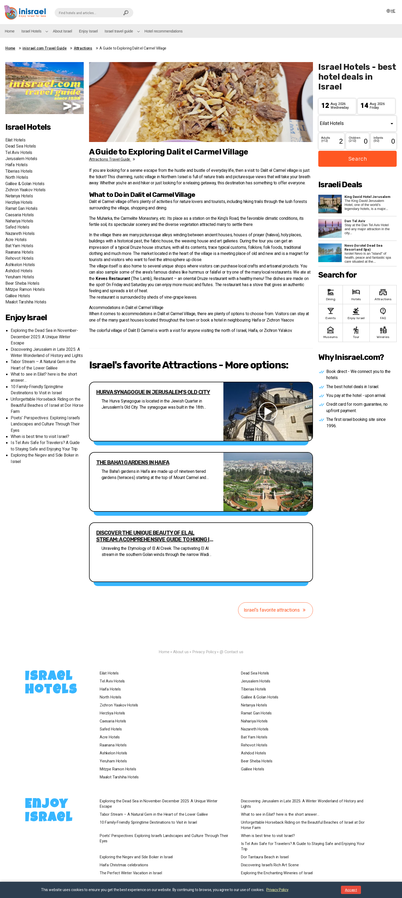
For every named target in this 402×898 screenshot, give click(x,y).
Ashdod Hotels (19, 271)
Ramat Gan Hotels (21, 209)
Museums (331, 332)
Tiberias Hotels (19, 171)
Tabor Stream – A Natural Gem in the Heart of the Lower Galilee (43, 365)
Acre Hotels (16, 240)
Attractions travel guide (113, 159)
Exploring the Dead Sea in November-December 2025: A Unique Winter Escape (44, 337)
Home (9, 31)
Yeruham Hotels (19, 277)
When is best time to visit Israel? (40, 437)
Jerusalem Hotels (21, 159)
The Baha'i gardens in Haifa (133, 462)
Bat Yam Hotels (19, 246)
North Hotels (16, 177)
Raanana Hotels (19, 252)
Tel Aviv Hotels (18, 153)
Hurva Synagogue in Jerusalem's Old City (153, 392)
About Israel (62, 31)
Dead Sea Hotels (20, 146)
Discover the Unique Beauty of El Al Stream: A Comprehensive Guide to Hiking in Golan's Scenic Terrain (154, 536)
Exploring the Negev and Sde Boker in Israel (136, 857)
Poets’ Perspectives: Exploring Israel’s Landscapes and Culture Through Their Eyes (45, 424)
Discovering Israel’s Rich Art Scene (270, 865)
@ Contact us (231, 652)
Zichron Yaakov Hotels (25, 190)
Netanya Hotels (19, 196)
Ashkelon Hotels (20, 265)
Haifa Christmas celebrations (124, 865)
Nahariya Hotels (19, 221)
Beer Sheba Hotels (22, 284)
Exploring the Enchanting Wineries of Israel (277, 873)
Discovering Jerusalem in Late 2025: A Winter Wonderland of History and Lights (47, 353)
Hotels (356, 294)
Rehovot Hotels (19, 258)
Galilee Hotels (17, 296)
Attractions (83, 48)
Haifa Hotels (16, 165)
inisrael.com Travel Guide (44, 48)
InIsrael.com (201, 642)
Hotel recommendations (163, 31)
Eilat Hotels (15, 140)
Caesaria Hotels (19, 215)
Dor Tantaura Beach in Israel (265, 857)
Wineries (383, 332)
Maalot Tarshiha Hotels (25, 302)
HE (390, 11)
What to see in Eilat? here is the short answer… (280, 814)
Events (331, 313)
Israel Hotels (31, 31)
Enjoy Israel (88, 31)
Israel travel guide (119, 31)
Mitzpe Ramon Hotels (25, 290)
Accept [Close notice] (351, 890)
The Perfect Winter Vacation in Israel (131, 873)
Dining (331, 294)
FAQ (383, 313)
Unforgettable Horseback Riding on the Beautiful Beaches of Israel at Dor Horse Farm (47, 405)
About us (181, 652)
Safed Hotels (17, 227)
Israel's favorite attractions (276, 610)
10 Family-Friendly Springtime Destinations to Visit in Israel (37, 390)
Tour (356, 332)
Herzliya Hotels (19, 203)
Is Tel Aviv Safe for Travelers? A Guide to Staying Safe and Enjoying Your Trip (45, 446)
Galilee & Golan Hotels (25, 184)
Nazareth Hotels (20, 234)
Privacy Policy (204, 652)
